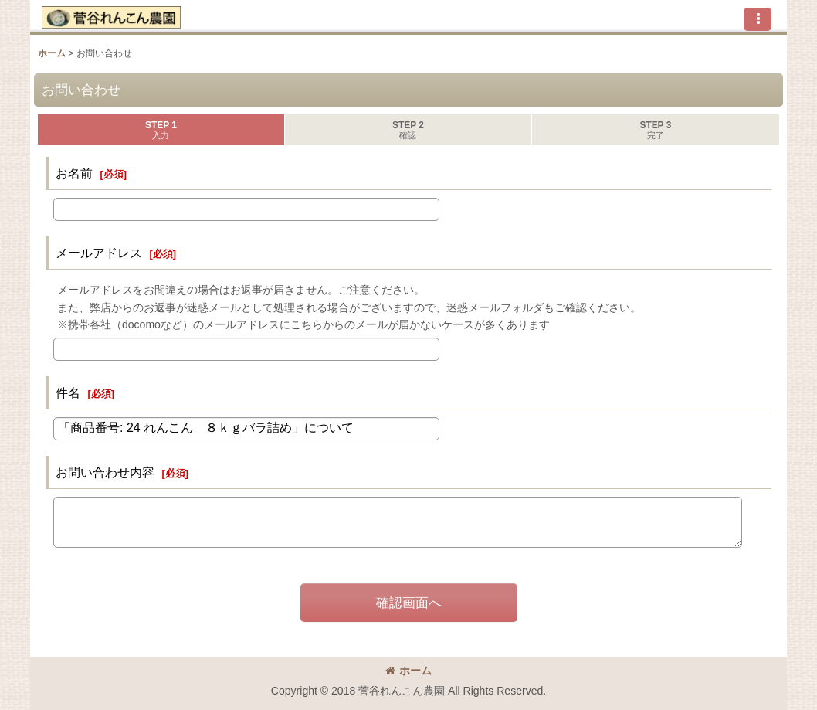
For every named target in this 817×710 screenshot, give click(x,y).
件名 (68, 392)
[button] (757, 19)
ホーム (408, 670)
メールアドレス (99, 253)
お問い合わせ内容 (105, 472)
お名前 (74, 173)
